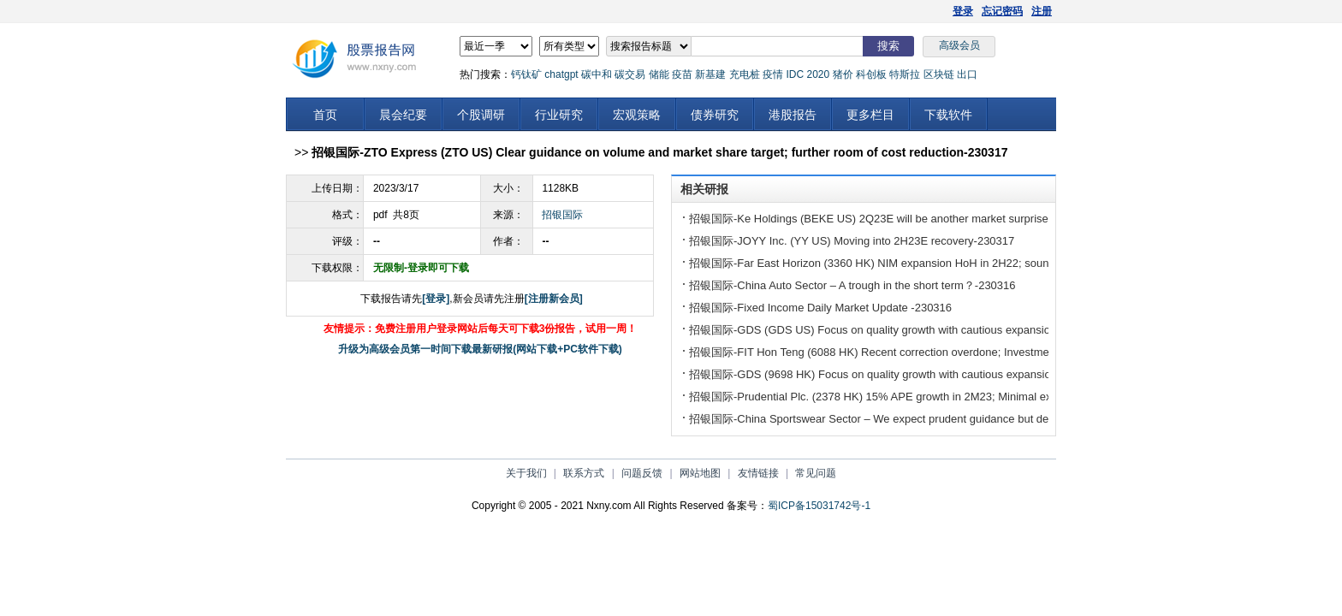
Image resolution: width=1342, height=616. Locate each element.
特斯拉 (904, 74)
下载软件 (948, 114)
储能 (659, 74)
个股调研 (481, 114)
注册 (1041, 11)
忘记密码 (1002, 11)
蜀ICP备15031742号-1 (819, 506)
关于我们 (526, 473)
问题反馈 (641, 473)
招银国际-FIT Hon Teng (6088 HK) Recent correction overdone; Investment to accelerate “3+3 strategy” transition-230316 (987, 352)
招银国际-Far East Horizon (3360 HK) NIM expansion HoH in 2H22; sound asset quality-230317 (925, 263)
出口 (967, 74)
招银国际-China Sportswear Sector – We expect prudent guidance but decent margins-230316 (921, 418)
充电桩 (744, 74)
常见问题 (815, 473)
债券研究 (715, 114)
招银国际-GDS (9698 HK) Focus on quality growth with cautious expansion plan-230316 (905, 374)
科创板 (871, 74)
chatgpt (561, 74)
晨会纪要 (403, 114)
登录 (963, 11)
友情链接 (758, 473)
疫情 (773, 74)
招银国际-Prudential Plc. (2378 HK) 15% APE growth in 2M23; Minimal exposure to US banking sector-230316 (960, 396)
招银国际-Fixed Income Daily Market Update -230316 (820, 307)
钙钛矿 (526, 74)
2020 (817, 74)
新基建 (710, 74)
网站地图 (700, 473)
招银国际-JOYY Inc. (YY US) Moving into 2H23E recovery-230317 (851, 240)
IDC (795, 74)
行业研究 (559, 114)
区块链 (938, 74)
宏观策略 (637, 114)
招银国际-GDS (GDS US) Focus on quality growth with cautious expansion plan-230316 (905, 329)
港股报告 (792, 114)
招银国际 (562, 215)
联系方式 (583, 473)
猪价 (843, 74)
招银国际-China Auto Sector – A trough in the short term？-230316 (852, 285)
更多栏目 (870, 114)
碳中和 (596, 74)
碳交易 (630, 74)
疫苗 (682, 74)
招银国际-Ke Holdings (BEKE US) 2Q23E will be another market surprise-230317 (889, 218)
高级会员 (959, 45)
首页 (325, 114)
